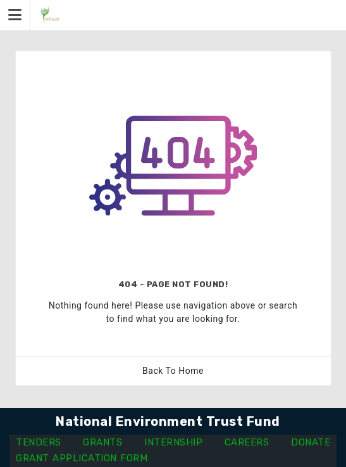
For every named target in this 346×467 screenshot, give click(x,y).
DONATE (310, 442)
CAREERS (247, 442)
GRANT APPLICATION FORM (81, 458)
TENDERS (38, 442)
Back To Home (173, 371)
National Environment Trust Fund (168, 421)
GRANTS (102, 442)
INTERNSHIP (173, 442)
